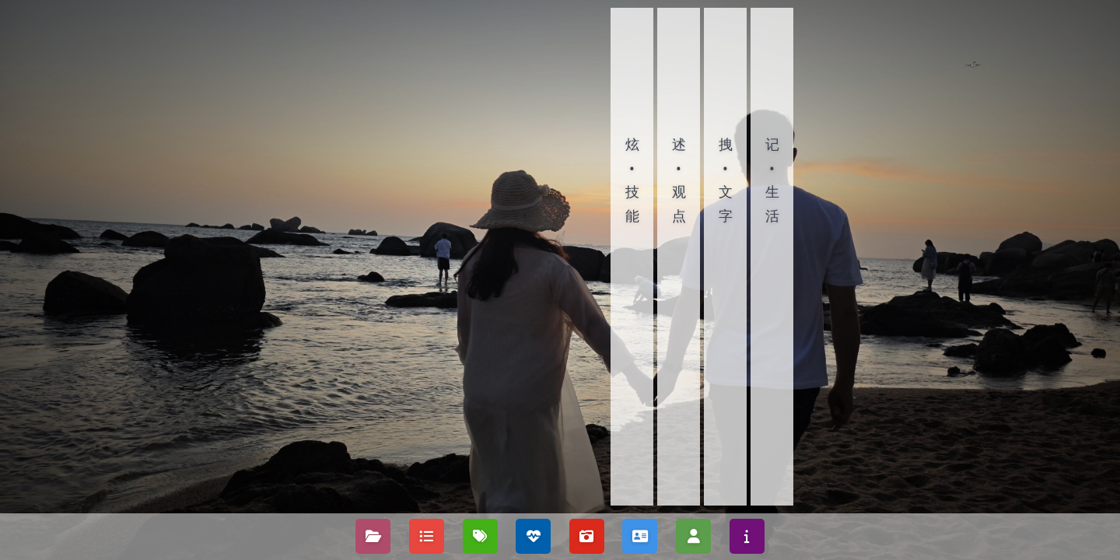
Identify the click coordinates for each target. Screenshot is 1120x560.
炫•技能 (632, 180)
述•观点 (679, 180)
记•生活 (772, 180)
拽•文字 (726, 180)
